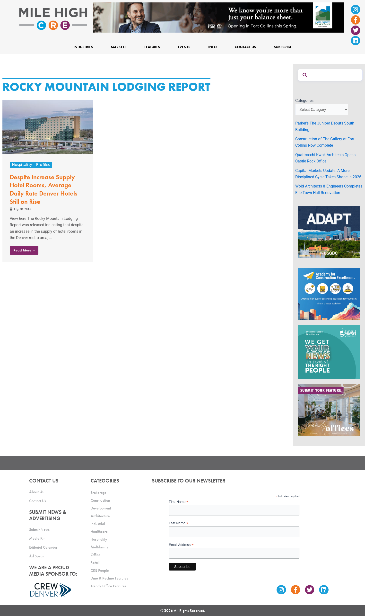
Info (212, 47)
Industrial (98, 523)
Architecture (100, 515)
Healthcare (99, 531)
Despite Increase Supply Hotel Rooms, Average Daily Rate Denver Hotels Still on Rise (44, 189)
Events (184, 47)
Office (95, 554)
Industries (83, 47)
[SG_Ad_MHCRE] (329, 351)
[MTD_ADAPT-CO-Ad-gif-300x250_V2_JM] (329, 232)
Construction (100, 500)
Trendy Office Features (108, 586)
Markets (118, 47)
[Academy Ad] (329, 293)
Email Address (181, 545)
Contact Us (245, 47)
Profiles (43, 165)
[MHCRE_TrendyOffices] (329, 410)
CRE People (100, 570)
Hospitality (22, 165)
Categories (304, 100)
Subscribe (283, 47)
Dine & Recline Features (109, 578)
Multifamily (99, 547)
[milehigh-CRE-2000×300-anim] (218, 17)
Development (101, 508)
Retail (95, 562)
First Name (179, 502)
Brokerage (98, 492)
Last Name (178, 523)
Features (152, 47)
